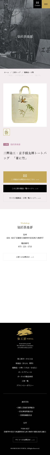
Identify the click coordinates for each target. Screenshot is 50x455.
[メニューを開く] (46, 4)
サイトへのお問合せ (25, 439)
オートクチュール (25, 372)
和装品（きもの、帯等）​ (25, 363)
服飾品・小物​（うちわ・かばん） (25, 367)
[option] (25, 105)
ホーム (6, 72)
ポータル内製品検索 (25, 376)
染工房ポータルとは (25, 358)
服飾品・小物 (29, 72)
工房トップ (16, 72)
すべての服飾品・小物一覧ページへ (25, 198)
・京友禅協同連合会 (25, 411)
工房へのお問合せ (25, 257)
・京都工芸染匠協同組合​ (25, 407)
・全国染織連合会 (25, 415)
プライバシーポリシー (25, 385)
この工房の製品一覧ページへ (25, 188)
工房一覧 (25, 381)
